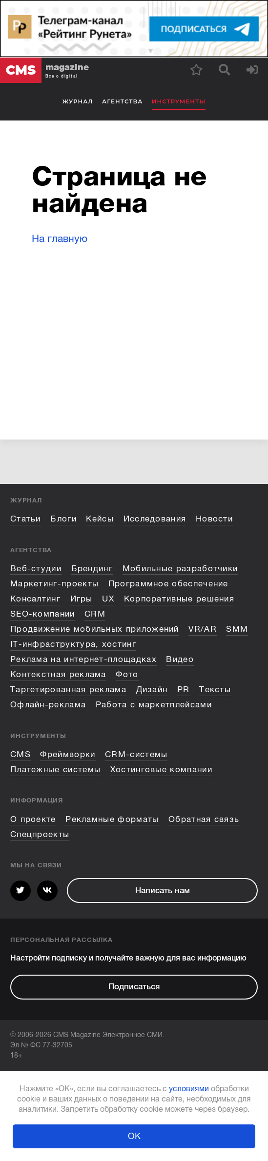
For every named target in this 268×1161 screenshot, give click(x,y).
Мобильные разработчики (180, 568)
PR (183, 689)
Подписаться (134, 986)
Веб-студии (36, 568)
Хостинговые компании (161, 769)
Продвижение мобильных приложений (94, 629)
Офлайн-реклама (48, 704)
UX (108, 598)
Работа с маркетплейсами (154, 704)
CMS (20, 754)
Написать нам (162, 890)
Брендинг (92, 568)
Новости (214, 518)
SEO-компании (42, 614)
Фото (127, 674)
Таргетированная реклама (68, 689)
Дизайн (152, 689)
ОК (134, 1136)
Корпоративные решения (179, 598)
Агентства (122, 101)
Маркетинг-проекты (54, 583)
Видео (180, 659)
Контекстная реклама (58, 674)
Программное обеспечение (168, 583)
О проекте (33, 819)
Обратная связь (203, 819)
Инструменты (179, 101)
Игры (81, 598)
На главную (59, 238)
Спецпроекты (39, 834)
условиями (189, 1088)
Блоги (63, 518)
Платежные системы (55, 769)
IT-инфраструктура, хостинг (73, 644)
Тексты (215, 689)
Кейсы (100, 518)
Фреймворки (67, 754)
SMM (237, 629)
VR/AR (202, 629)
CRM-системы (136, 754)
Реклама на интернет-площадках (83, 659)
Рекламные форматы (112, 819)
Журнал (77, 101)
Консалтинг (35, 598)
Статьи (25, 518)
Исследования (155, 518)
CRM (94, 614)
